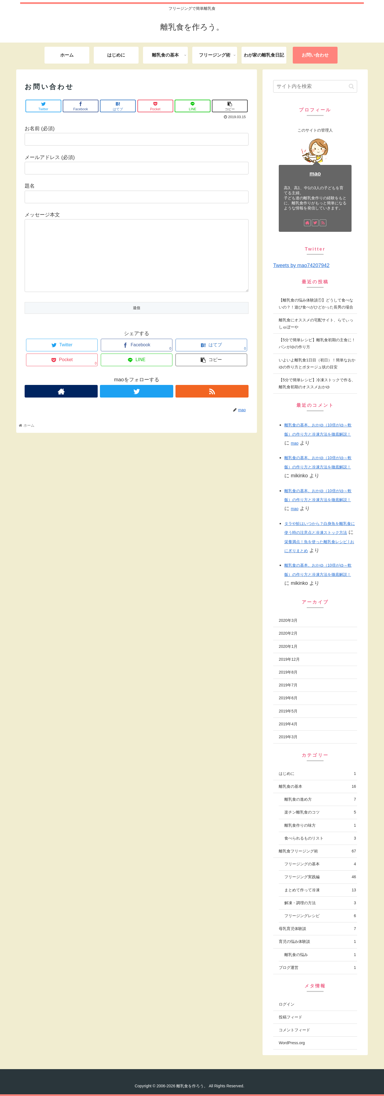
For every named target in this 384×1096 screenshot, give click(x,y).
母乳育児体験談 (317, 928)
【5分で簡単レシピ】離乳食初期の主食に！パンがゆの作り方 (317, 343)
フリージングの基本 (320, 864)
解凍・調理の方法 (320, 902)
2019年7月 (288, 685)
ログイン (286, 1004)
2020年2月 (288, 633)
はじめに (317, 773)
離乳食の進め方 (320, 799)
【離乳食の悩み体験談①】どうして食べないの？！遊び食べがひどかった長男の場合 (316, 303)
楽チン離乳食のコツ (320, 812)
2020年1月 (288, 646)
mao (315, 173)
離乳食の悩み (320, 954)
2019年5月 (288, 711)
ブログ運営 (317, 967)
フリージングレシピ (320, 915)
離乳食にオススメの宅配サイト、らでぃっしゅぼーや (316, 323)
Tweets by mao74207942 (301, 265)
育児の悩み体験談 (317, 941)
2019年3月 (288, 737)
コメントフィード (294, 1030)
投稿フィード (290, 1017)
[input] (315, 86)
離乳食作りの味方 (320, 825)
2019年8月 (288, 672)
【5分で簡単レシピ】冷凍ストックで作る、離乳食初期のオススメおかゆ (317, 383)
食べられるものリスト (320, 838)
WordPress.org (292, 1043)
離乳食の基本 (317, 786)
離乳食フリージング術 (317, 851)
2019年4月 (288, 724)
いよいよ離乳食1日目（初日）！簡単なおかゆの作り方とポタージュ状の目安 (317, 363)
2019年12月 (289, 659)
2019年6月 (288, 698)
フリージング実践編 (320, 876)
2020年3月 (288, 620)
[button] (351, 86)
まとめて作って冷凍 (320, 890)
